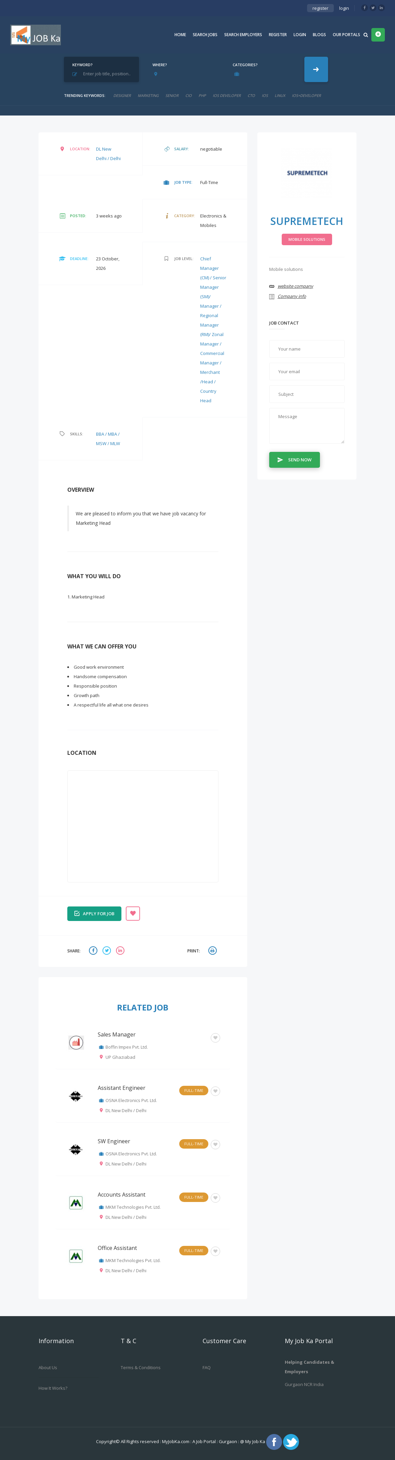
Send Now (294, 459)
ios (265, 95)
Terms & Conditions (141, 1367)
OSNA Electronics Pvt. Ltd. (131, 1100)
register (320, 8)
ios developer (227, 95)
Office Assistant (117, 1248)
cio (188, 95)
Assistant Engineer (121, 1088)
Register (278, 34)
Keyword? (82, 64)
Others (196, 1037)
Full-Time (193, 1090)
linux (280, 95)
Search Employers (243, 34)
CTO (251, 95)
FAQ (207, 1367)
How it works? (53, 1388)
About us (48, 1367)
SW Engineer (114, 1141)
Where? (160, 64)
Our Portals (346, 34)
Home (180, 34)
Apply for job (94, 913)
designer (122, 95)
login (344, 8)
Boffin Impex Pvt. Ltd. (127, 1047)
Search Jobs (205, 34)
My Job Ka (255, 1441)
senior (172, 95)
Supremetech (306, 221)
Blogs (319, 34)
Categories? (245, 64)
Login (300, 34)
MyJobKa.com (176, 1441)
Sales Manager (117, 1034)
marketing (148, 95)
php (202, 95)
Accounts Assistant (121, 1194)
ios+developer (306, 95)
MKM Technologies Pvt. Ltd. (133, 1207)
